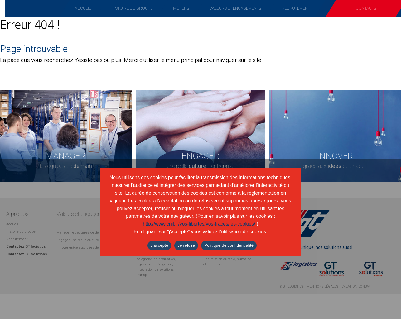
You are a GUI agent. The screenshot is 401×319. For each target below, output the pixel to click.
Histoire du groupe (132, 8)
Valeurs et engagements (235, 8)
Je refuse (186, 245)
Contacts (366, 8)
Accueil (83, 8)
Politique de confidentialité (229, 245)
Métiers (181, 8)
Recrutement (296, 8)
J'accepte (159, 245)
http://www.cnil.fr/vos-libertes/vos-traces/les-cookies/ (199, 223)
